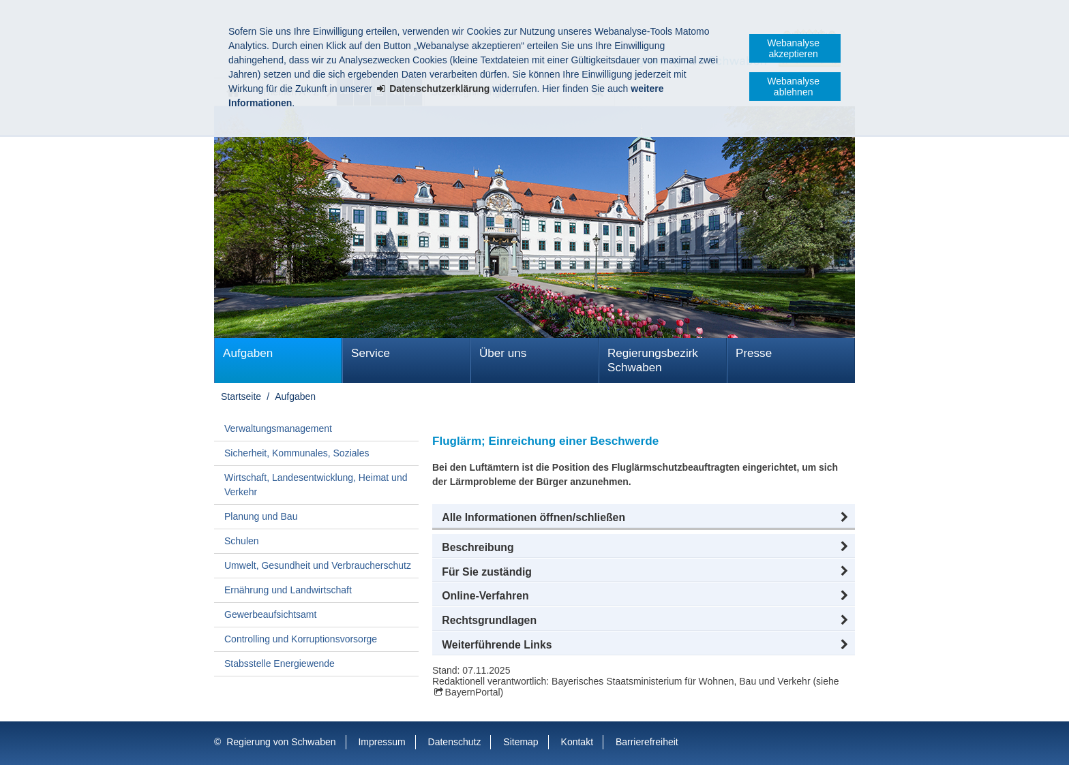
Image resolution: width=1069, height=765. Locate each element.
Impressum (381, 741)
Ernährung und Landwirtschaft (288, 589)
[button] (643, 517)
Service (370, 353)
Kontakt (577, 741)
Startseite (241, 396)
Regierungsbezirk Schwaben (652, 360)
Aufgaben (248, 353)
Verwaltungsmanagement (278, 428)
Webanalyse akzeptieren (793, 48)
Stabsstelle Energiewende (279, 663)
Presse (754, 353)
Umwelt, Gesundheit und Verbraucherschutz (317, 565)
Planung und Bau (260, 516)
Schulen (241, 540)
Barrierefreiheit (647, 741)
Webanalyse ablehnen (793, 86)
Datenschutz (454, 741)
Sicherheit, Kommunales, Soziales (296, 453)
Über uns (502, 353)
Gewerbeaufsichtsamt (270, 614)
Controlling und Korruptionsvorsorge (300, 639)
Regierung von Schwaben (280, 741)
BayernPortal (472, 692)
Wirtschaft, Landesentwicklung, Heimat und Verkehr (315, 484)
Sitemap (520, 741)
